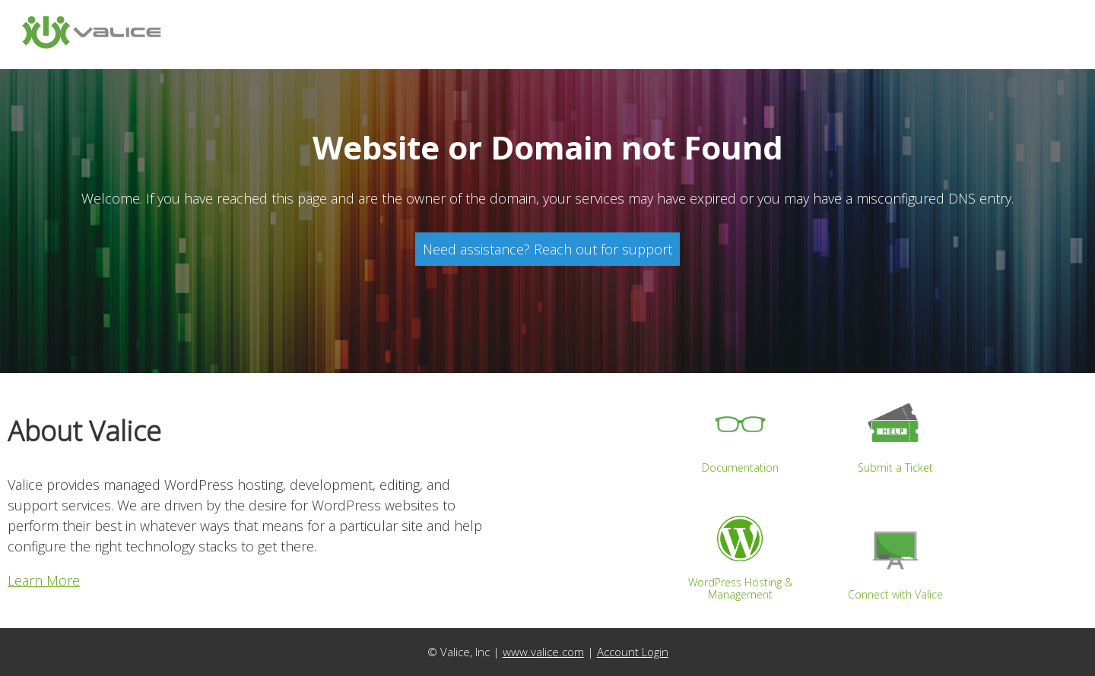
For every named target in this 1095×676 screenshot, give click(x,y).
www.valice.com (543, 651)
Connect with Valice (895, 557)
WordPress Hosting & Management (740, 552)
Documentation (740, 431)
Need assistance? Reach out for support (547, 249)
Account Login (632, 651)
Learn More (44, 580)
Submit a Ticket (895, 431)
